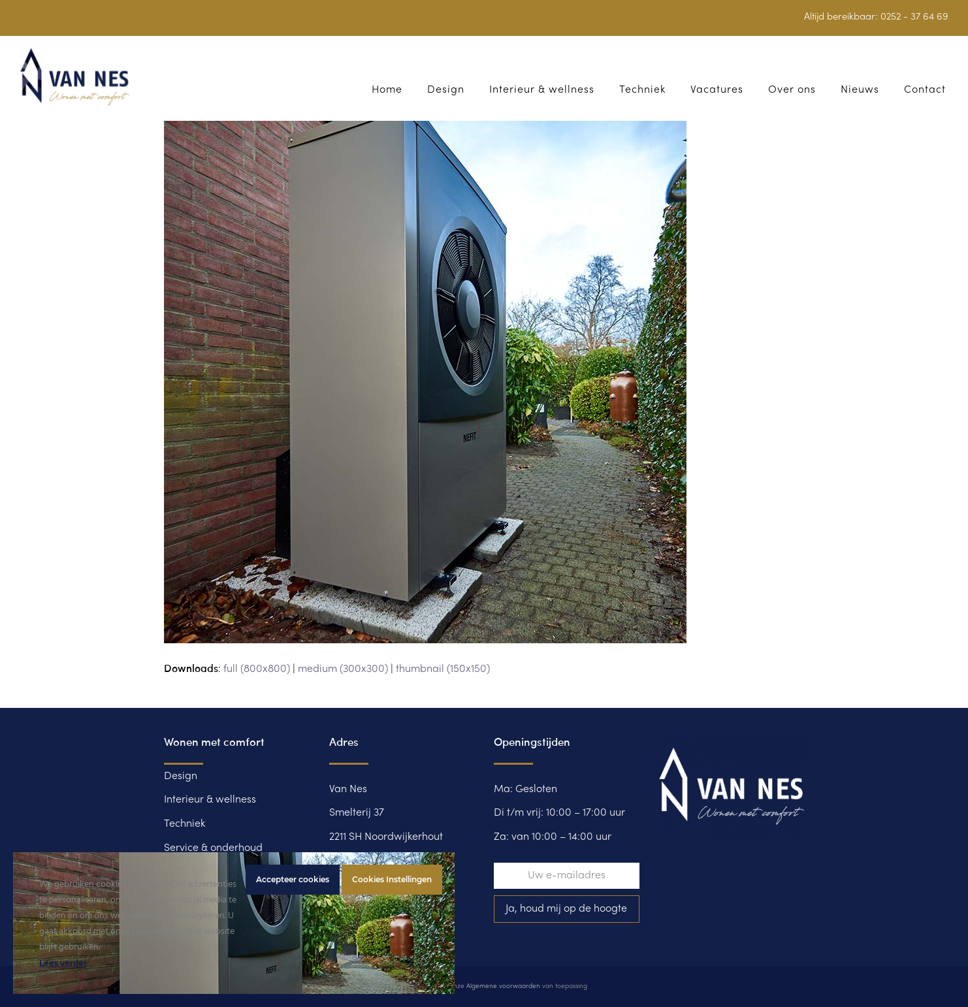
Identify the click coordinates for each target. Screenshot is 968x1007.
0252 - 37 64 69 (914, 17)
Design (180, 776)
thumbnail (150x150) (443, 669)
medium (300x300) (343, 669)
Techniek (184, 824)
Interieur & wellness (210, 800)
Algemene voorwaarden (503, 986)
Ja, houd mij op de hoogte (566, 909)
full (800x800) (256, 669)
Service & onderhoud (213, 848)
